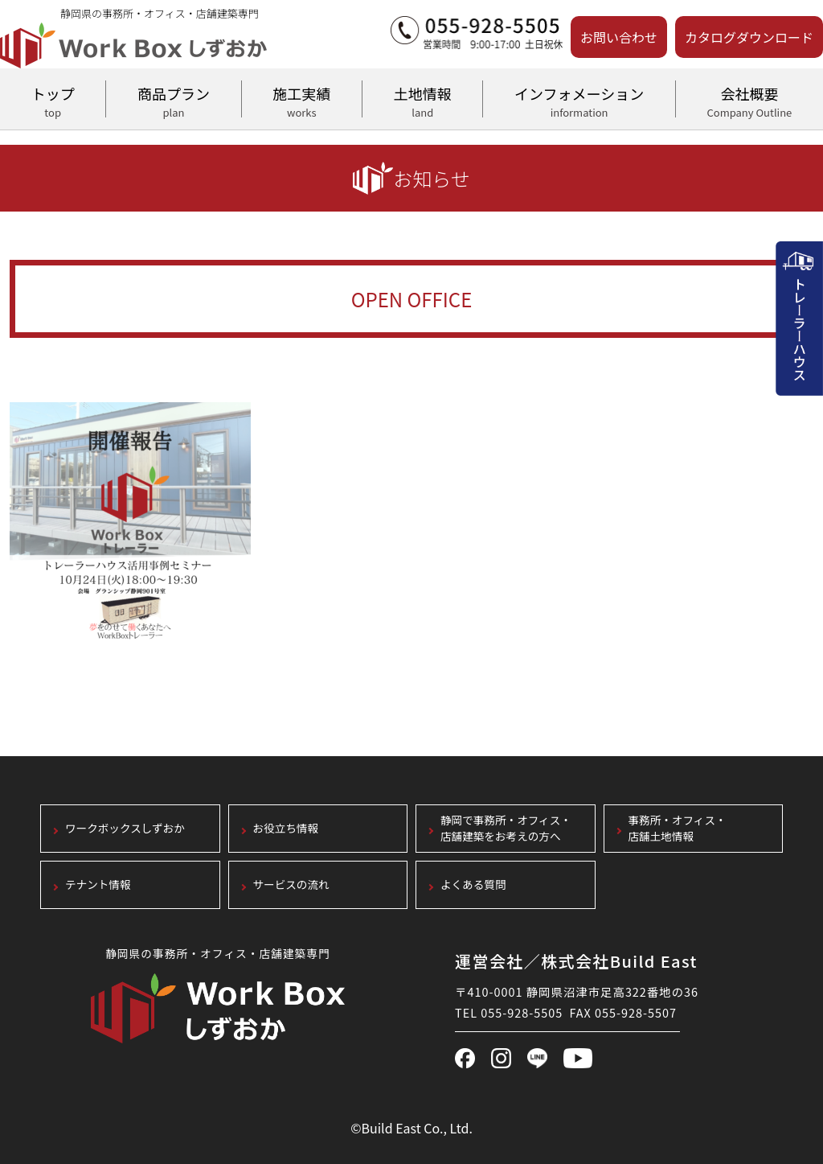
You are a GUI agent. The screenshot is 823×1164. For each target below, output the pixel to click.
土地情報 (422, 100)
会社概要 (749, 100)
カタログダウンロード (749, 37)
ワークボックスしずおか (125, 829)
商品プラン (173, 100)
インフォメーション (578, 100)
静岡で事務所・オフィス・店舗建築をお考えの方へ (505, 829)
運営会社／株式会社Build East (576, 961)
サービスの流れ (291, 885)
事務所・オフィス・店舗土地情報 (678, 829)
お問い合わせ (618, 37)
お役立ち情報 (286, 829)
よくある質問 (473, 885)
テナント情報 (98, 885)
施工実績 (302, 100)
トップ (52, 100)
